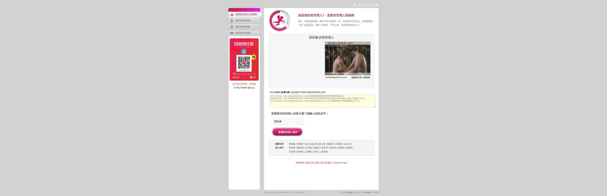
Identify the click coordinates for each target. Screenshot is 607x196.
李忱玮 (332, 147)
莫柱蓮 (324, 151)
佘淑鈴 (300, 151)
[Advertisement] (321, 178)
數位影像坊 (326, 162)
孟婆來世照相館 (242, 26)
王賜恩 (308, 151)
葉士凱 (322, 144)
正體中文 (372, 5)
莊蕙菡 (349, 147)
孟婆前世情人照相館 (246, 14)
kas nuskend (311, 144)
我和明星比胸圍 (242, 33)
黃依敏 (292, 144)
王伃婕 (308, 147)
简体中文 (363, 5)
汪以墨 (292, 151)
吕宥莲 (338, 144)
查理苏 (292, 147)
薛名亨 (324, 147)
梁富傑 (300, 147)
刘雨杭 (316, 147)
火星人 (316, 151)
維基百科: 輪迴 (312, 162)
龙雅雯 (330, 144)
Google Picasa (340, 162)
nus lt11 (347, 144)
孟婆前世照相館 (242, 20)
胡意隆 (341, 147)
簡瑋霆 (300, 144)
